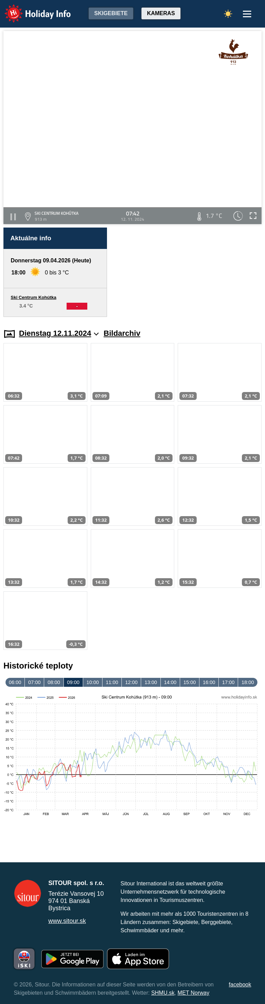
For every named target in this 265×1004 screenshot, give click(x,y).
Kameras (161, 13)
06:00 (15, 682)
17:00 (228, 682)
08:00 (54, 682)
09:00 (73, 682)
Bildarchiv (122, 333)
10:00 (92, 682)
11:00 (112, 682)
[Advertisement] (188, 272)
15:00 (189, 682)
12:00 (131, 682)
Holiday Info (31, 8)
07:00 (34, 682)
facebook (240, 984)
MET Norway (193, 993)
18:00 (248, 682)
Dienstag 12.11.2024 (59, 333)
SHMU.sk (163, 993)
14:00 (170, 682)
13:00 (151, 682)
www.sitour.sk (67, 920)
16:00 (209, 682)
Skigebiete (111, 13)
